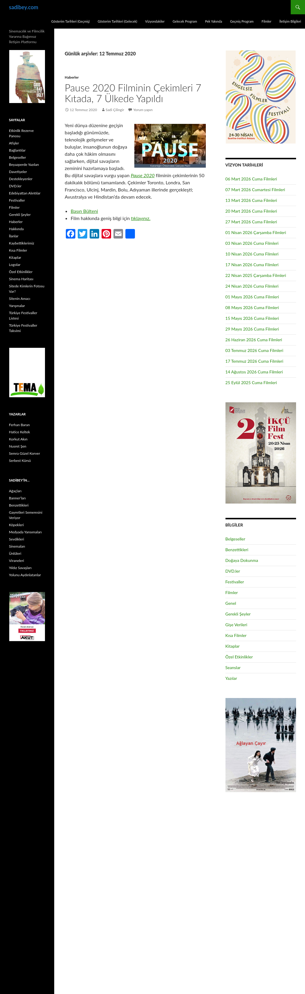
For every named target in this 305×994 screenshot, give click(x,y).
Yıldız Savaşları (20, 567)
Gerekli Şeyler (238, 613)
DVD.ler (232, 571)
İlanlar (13, 236)
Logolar (15, 264)
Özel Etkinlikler (239, 656)
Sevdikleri (16, 539)
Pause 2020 (143, 175)
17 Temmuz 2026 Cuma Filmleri (254, 361)
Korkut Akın (18, 439)
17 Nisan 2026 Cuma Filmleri (252, 264)
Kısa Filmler (236, 635)
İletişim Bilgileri (290, 21)
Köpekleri (16, 525)
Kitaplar (232, 646)
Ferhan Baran (19, 425)
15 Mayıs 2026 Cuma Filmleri (252, 318)
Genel (230, 603)
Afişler (14, 143)
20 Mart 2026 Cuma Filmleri (251, 211)
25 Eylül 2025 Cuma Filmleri (251, 382)
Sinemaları (17, 546)
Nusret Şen (17, 446)
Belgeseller (235, 538)
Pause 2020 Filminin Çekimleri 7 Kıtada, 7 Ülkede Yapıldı (133, 93)
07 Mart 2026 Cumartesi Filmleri (255, 189)
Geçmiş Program (241, 21)
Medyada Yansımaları (25, 532)
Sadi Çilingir (115, 109)
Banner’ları (17, 498)
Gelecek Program (184, 21)
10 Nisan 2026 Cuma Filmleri (252, 253)
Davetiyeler (18, 171)
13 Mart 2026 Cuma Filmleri (251, 200)
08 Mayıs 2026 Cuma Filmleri (252, 307)
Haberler (72, 77)
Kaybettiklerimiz (21, 243)
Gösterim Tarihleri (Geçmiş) (70, 21)
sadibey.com (23, 7)
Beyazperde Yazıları (24, 164)
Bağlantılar (17, 150)
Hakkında (16, 229)
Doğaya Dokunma (241, 560)
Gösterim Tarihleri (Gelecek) (117, 21)
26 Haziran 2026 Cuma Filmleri (253, 339)
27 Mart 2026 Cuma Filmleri (251, 221)
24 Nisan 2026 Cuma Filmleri (252, 286)
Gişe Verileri (236, 624)
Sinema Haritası (21, 279)
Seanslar (233, 667)
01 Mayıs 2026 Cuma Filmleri (252, 296)
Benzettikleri (236, 549)
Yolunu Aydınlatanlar (25, 575)
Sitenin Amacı (19, 298)
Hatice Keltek (19, 432)
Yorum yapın (143, 109)
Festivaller (234, 581)
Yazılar (231, 678)
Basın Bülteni (84, 211)
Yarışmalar (17, 305)
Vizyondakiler (154, 21)
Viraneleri (16, 560)
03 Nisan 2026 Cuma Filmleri (252, 243)
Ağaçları (15, 491)
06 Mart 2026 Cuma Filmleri (251, 178)
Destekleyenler (20, 179)
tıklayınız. (140, 218)
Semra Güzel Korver (24, 453)
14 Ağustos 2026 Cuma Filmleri (254, 371)
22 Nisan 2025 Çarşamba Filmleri (255, 275)
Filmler (266, 21)
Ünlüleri (15, 553)
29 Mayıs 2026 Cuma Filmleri (252, 328)
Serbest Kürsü (20, 460)
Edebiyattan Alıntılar (25, 193)
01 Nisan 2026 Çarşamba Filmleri (255, 232)
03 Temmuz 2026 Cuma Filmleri (254, 350)
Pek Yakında (213, 21)
